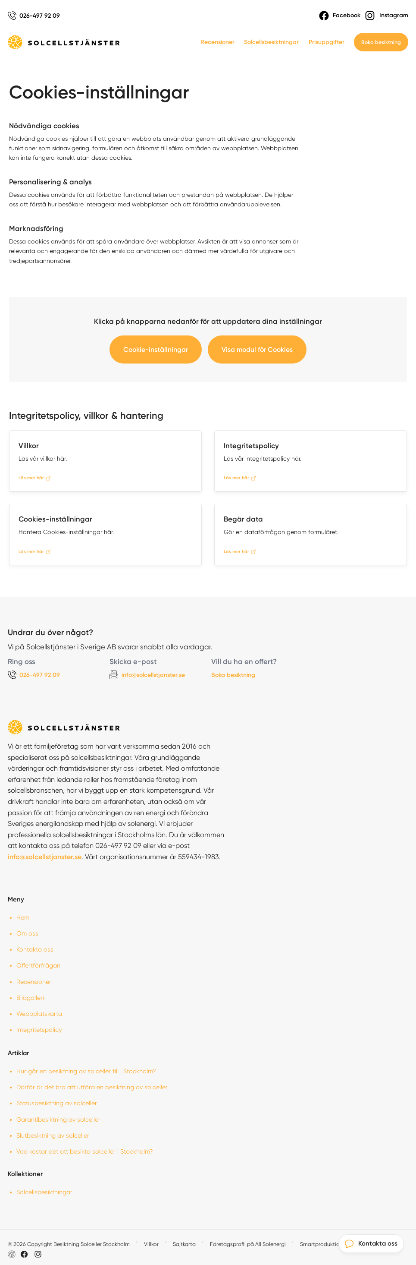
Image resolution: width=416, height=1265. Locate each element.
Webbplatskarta (39, 1013)
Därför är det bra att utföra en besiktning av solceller (92, 1087)
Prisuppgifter (326, 42)
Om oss (27, 933)
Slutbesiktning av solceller (52, 1135)
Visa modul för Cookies (257, 349)
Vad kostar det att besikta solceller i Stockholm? (84, 1151)
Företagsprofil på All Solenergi (248, 1244)
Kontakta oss (34, 949)
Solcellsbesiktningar (271, 42)
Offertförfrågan (38, 965)
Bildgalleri (30, 997)
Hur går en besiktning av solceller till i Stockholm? (86, 1071)
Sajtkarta (184, 1244)
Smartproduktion (321, 1244)
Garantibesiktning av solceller (58, 1119)
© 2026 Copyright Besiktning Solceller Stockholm (69, 1244)
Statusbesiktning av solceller (56, 1103)
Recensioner (217, 42)
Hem (22, 917)
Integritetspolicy (39, 1029)
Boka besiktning (381, 42)
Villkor (151, 1244)
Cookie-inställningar (155, 349)
